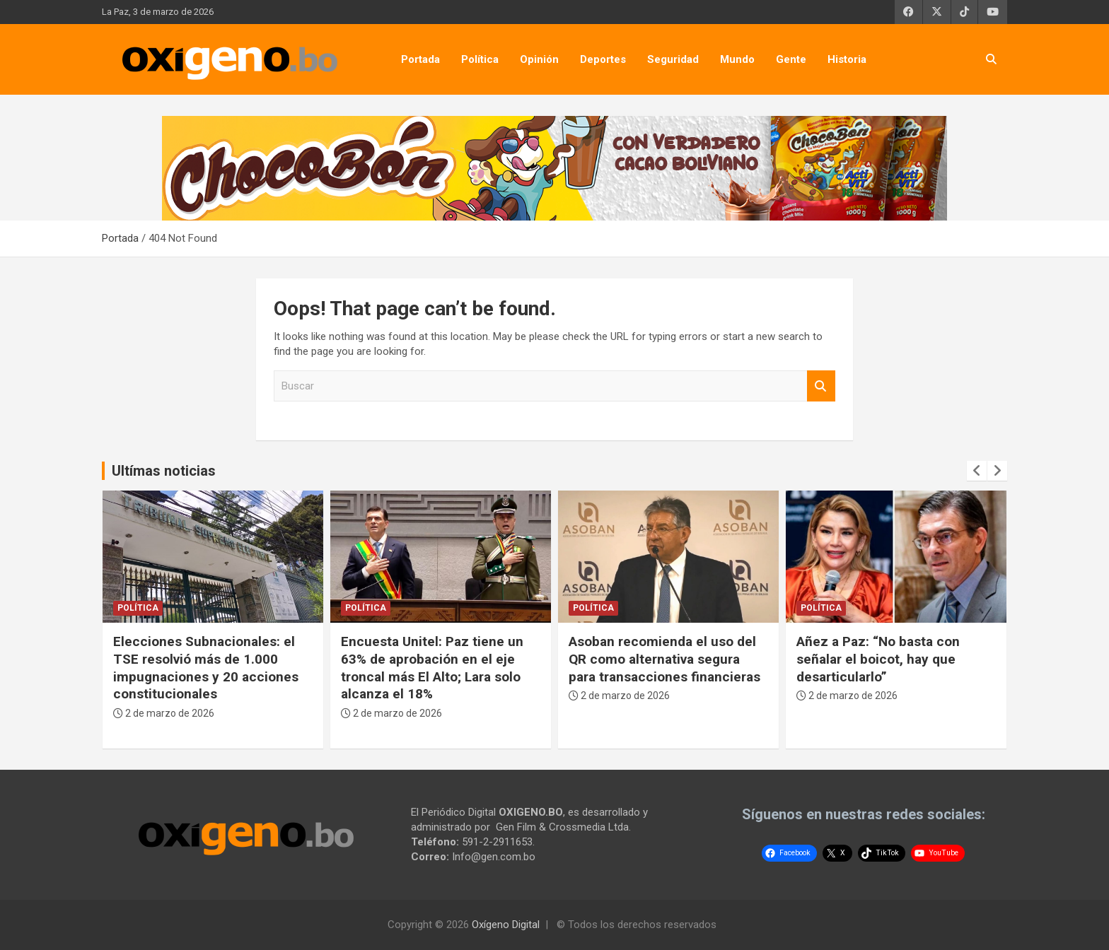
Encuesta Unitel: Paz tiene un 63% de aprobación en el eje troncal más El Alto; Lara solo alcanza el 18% (432, 667)
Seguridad (673, 59)
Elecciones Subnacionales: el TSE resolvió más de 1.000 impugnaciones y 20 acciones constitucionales (205, 667)
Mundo (737, 59)
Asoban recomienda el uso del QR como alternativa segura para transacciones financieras (664, 658)
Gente (791, 59)
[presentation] (977, 471)
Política (480, 59)
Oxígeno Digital (506, 924)
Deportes (603, 59)
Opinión (539, 59)
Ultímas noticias (164, 470)
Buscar (821, 386)
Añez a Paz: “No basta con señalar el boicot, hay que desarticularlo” (878, 658)
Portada (420, 59)
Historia (847, 59)
